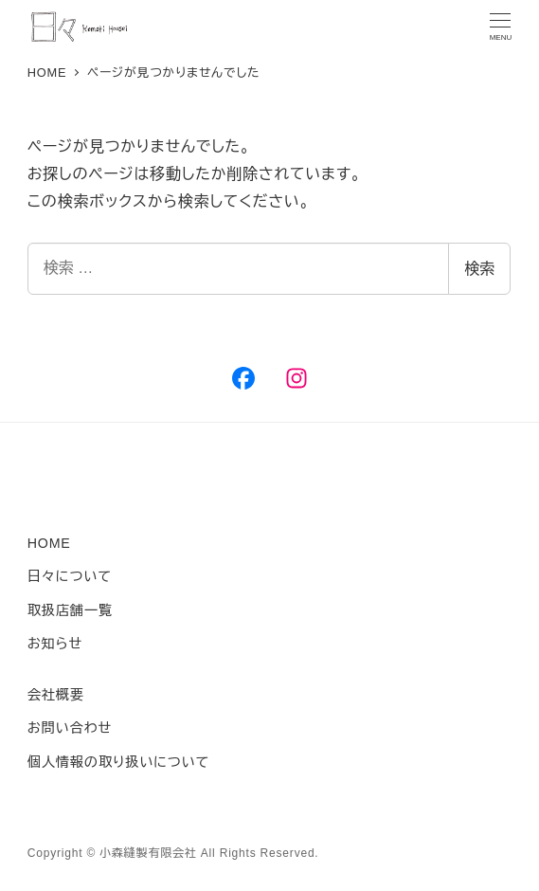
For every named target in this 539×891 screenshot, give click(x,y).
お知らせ (54, 643)
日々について (69, 576)
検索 (479, 269)
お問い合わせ (69, 728)
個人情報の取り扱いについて (118, 762)
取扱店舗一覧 (70, 610)
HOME (49, 543)
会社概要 (55, 694)
